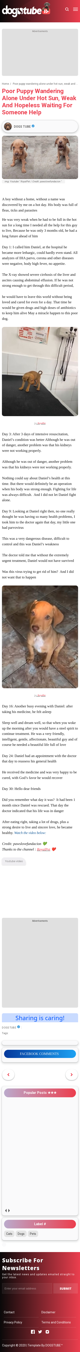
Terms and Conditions (56, 1322)
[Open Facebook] (32, 1331)
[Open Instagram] (47, 1331)
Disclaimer (48, 1312)
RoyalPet (42, 423)
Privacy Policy (13, 1322)
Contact (9, 1312)
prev (5, 1210)
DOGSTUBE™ (54, 1345)
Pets (33, 1234)
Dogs (21, 1234)
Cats (9, 1234)
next (8, 1210)
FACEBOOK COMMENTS (39, 1054)
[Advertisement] (40, 54)
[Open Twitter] (40, 1331)
